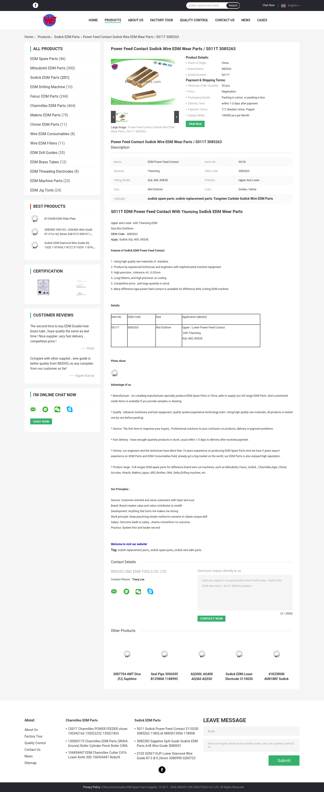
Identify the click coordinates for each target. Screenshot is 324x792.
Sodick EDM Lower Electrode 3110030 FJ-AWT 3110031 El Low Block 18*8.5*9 (239, 676)
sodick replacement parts (133, 550)
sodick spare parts (161, 550)
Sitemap (30, 763)
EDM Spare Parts (44, 59)
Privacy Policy (91, 787)
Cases (262, 20)
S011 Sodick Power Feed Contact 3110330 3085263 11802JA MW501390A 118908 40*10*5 (167, 732)
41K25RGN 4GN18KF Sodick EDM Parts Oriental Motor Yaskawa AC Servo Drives (276, 676)
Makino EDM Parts (45, 115)
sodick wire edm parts (187, 550)
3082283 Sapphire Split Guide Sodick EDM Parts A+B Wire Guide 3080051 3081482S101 (167, 744)
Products (113, 20)
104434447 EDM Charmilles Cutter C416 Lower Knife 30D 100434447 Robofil (97, 755)
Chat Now (269, 5)
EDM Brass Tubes (44, 162)
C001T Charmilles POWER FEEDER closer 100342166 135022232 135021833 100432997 (98, 732)
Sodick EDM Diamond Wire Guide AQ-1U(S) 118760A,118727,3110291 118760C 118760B (70, 247)
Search (233, 5)
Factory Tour (161, 20)
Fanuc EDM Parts (44, 96)
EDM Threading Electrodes (51, 171)
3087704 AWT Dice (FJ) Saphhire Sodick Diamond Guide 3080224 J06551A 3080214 (127, 676)
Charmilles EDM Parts (48, 106)
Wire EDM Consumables (49, 134)
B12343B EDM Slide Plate (60, 218)
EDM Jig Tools (42, 190)
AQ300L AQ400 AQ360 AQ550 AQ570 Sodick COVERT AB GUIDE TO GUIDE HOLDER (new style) (201, 676)
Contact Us (224, 20)
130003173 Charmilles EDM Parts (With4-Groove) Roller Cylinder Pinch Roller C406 (98, 743)
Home (93, 20)
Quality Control (194, 20)
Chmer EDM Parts (44, 124)
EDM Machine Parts (46, 181)
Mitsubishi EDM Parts (48, 68)
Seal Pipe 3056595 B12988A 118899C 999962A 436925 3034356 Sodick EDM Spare (164, 676)
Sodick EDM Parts (67, 37)
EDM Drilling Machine (47, 87)
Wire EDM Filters (43, 143)
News (245, 20)
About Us (135, 20)
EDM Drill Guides (43, 152)
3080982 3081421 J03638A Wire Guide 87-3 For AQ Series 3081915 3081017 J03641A (68, 234)
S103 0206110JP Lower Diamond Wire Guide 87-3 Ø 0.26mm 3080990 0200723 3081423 (166, 756)
